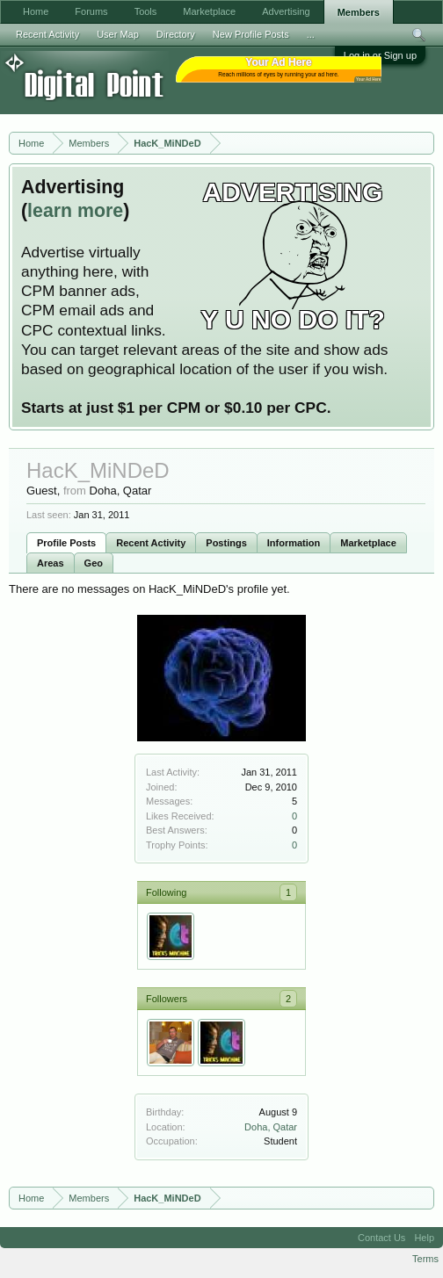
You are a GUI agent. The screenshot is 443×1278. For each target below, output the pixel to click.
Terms (425, 1258)
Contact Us (381, 1237)
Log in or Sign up (380, 55)
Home (35, 11)
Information (294, 543)
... (311, 34)
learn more (75, 210)
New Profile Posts (251, 34)
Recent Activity (150, 543)
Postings (226, 543)
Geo (93, 563)
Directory (175, 34)
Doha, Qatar (270, 1127)
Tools (145, 11)
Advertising (285, 11)
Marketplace (368, 543)
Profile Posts (66, 543)
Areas (50, 563)
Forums (91, 11)
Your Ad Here (368, 79)
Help (424, 1237)
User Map (118, 34)
